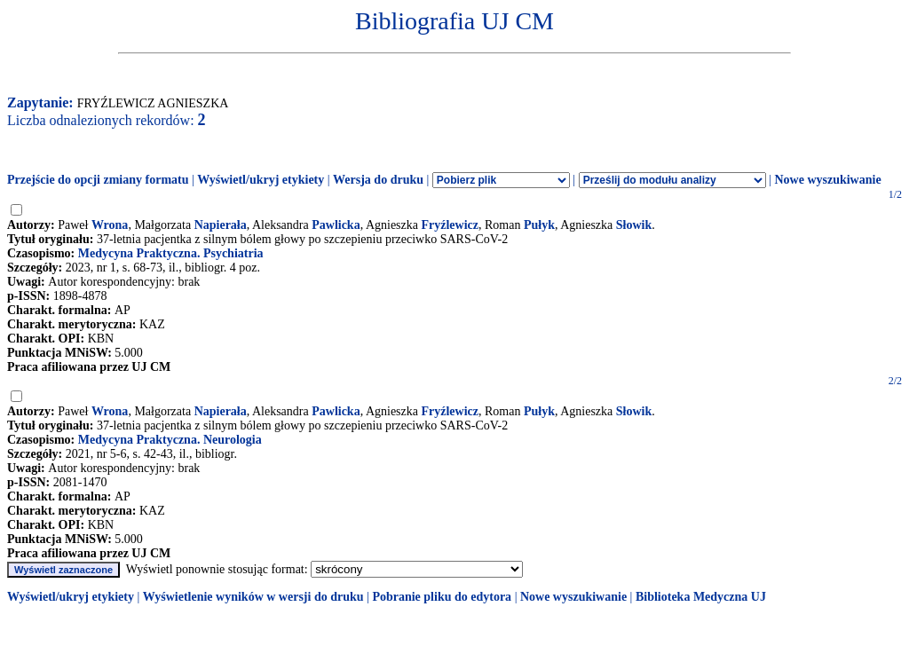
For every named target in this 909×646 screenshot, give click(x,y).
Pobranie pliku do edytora (441, 596)
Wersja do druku (378, 179)
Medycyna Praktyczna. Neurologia (170, 439)
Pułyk (539, 225)
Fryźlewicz (450, 225)
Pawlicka (336, 225)
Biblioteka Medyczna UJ (701, 596)
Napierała (220, 225)
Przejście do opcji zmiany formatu (98, 179)
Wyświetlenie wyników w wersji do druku (253, 596)
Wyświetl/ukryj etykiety (260, 179)
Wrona (110, 225)
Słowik (634, 225)
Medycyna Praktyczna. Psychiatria (171, 253)
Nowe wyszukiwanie (827, 179)
